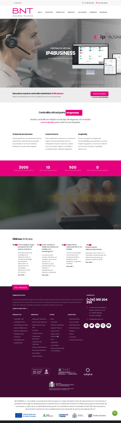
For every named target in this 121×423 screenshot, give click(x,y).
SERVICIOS (71, 12)
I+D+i (52, 339)
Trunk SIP (35, 330)
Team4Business (19, 340)
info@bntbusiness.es (96, 319)
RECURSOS (103, 12)
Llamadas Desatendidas (97, 170)
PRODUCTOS (60, 12)
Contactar (17, 3)
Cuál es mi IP (55, 331)
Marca (71, 334)
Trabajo (72, 331)
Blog (52, 319)
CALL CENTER (82, 12)
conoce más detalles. (100, 97)
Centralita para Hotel (21, 325)
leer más (22, 275)
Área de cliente (102, 3)
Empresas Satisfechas (23, 170)
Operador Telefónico (39, 319)
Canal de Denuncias (76, 340)
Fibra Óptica (36, 353)
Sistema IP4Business (20, 328)
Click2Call (17, 337)
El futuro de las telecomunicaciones (94, 248)
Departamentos (74, 325)
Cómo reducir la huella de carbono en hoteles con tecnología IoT (50, 248)
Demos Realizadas (73, 170)
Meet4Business (19, 334)
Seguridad (54, 342)
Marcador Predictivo (39, 350)
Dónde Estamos (74, 328)
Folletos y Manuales (57, 325)
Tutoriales (54, 322)
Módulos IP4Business (21, 331)
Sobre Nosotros (74, 319)
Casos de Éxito (74, 322)
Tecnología (54, 345)
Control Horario (37, 333)
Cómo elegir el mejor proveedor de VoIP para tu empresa (26, 246)
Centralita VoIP (19, 319)
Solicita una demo (99, 94)
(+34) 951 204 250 (96, 301)
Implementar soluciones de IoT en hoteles (74, 246)
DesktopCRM (18, 343)
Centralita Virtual (19, 322)
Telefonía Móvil (37, 356)
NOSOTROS (49, 12)
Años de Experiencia (48, 170)
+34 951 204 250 (88, 3)
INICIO (40, 12)
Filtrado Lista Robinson (39, 347)
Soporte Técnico (56, 328)
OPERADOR (93, 12)
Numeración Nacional (39, 322)
